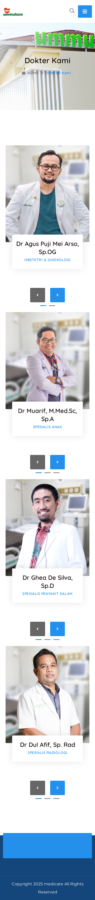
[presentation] (37, 295)
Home (30, 73)
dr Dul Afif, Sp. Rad (47, 744)
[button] (43, 305)
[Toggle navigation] (85, 11)
